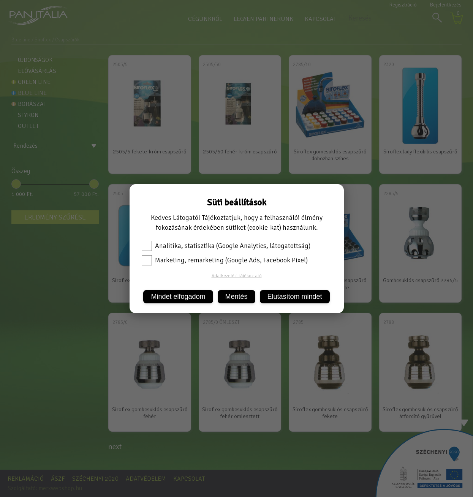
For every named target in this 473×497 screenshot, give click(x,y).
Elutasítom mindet (294, 296)
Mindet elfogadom (178, 296)
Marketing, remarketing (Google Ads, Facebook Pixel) (225, 260)
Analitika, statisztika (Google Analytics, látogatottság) (226, 245)
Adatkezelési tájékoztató (237, 276)
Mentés (236, 296)
